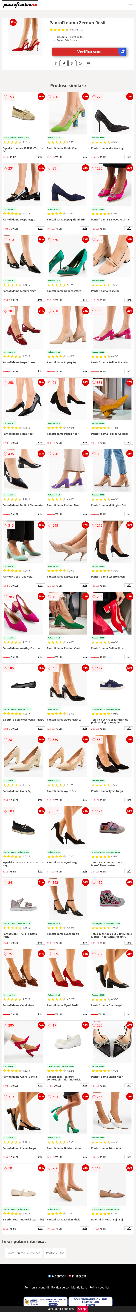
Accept (82, 1309)
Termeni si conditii (37, 1287)
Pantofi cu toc (55, 1253)
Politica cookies (100, 1287)
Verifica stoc (102, 52)
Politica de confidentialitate (69, 1287)
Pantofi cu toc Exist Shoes (23, 1253)
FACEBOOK (57, 1276)
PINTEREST (77, 1276)
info (40, 157)
